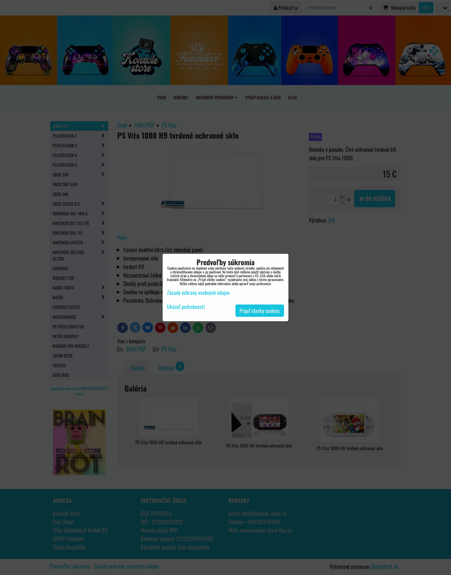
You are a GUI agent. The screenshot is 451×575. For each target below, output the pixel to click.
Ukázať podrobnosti (186, 307)
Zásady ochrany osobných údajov (198, 292)
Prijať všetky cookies (260, 310)
